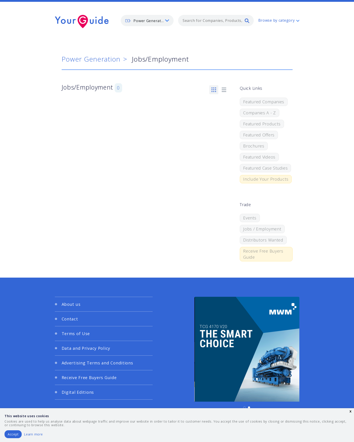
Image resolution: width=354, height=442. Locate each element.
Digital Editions (78, 392)
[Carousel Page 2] (249, 407)
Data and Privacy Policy (86, 348)
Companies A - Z (259, 112)
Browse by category (276, 20)
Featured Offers (259, 135)
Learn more (33, 434)
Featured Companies (263, 101)
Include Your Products (265, 179)
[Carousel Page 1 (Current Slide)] (244, 407)
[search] (247, 20)
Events (249, 218)
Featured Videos (259, 157)
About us (71, 304)
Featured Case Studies (265, 168)
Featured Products (261, 124)
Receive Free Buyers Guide (263, 254)
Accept (13, 434)
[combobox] (216, 20)
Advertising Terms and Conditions (97, 363)
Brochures (253, 146)
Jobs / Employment (262, 229)
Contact (70, 319)
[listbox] (147, 20)
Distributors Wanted (263, 240)
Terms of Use (76, 333)
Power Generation (91, 59)
